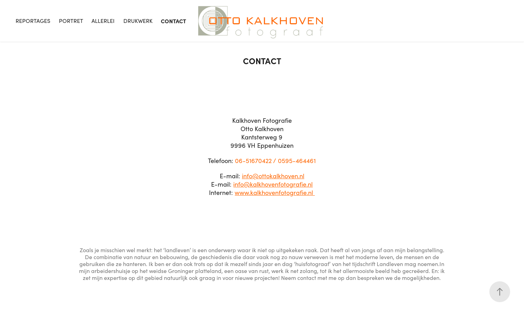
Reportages (33, 20)
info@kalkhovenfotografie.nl (273, 184)
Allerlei (103, 20)
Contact (173, 21)
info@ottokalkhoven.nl (273, 176)
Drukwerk (137, 20)
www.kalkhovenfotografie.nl (275, 192)
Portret (71, 20)
